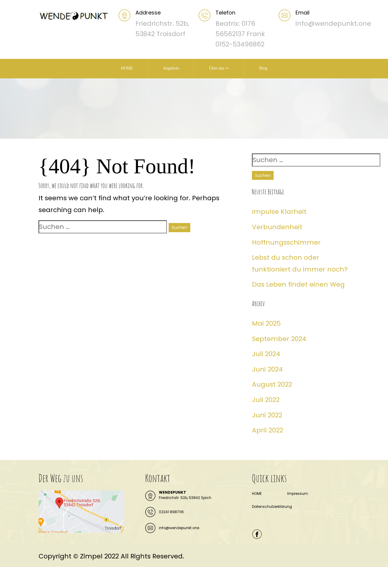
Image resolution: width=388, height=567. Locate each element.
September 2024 (279, 338)
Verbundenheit (277, 227)
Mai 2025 (266, 323)
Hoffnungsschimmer (286, 242)
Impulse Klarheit (279, 211)
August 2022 (272, 384)
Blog (263, 68)
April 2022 (267, 430)
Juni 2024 (267, 369)
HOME (127, 68)
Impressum (297, 493)
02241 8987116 (171, 511)
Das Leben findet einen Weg (298, 284)
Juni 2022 (267, 415)
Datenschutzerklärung (272, 506)
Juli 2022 (266, 399)
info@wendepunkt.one (179, 527)
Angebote (171, 68)
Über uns (216, 68)
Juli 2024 (266, 353)
